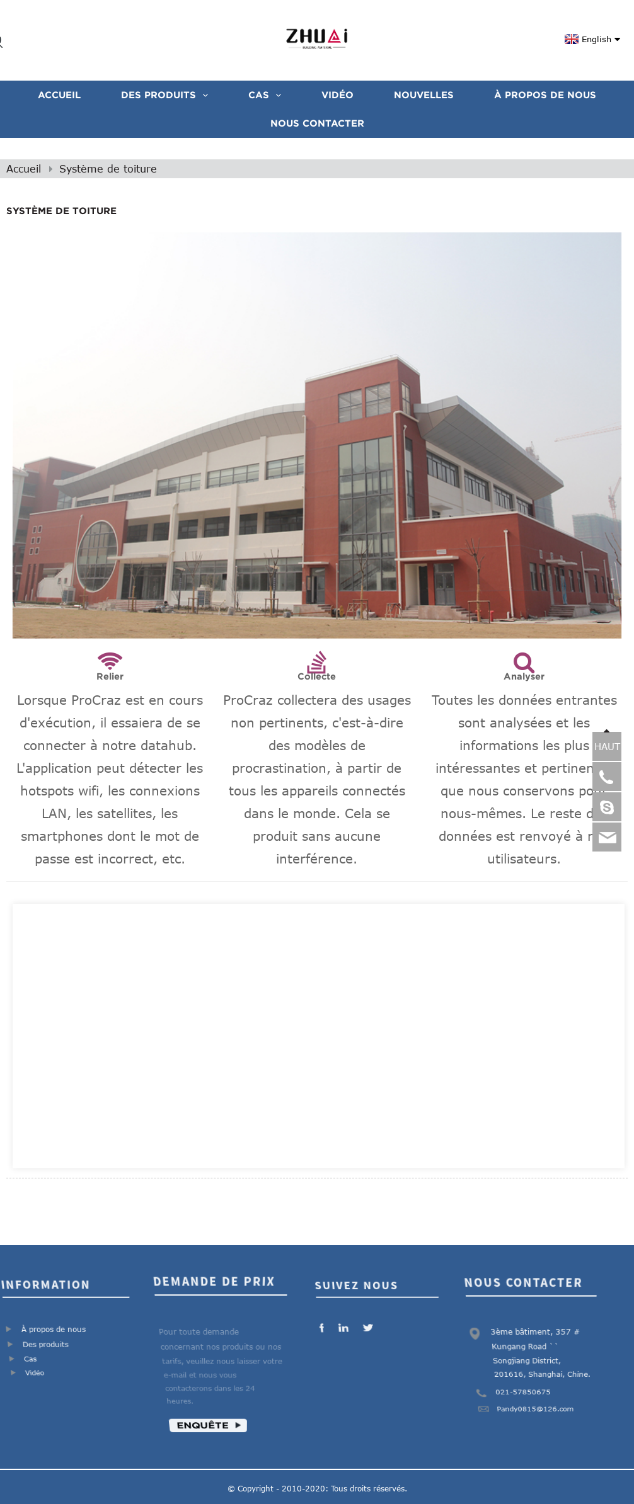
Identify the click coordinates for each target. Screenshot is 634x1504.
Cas (29, 1360)
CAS (264, 94)
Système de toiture (108, 168)
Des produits (164, 94)
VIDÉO (337, 94)
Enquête (200, 1431)
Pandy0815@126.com (535, 1413)
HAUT (607, 746)
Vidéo (33, 1376)
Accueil (59, 94)
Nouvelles (424, 94)
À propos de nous (545, 94)
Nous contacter (317, 123)
